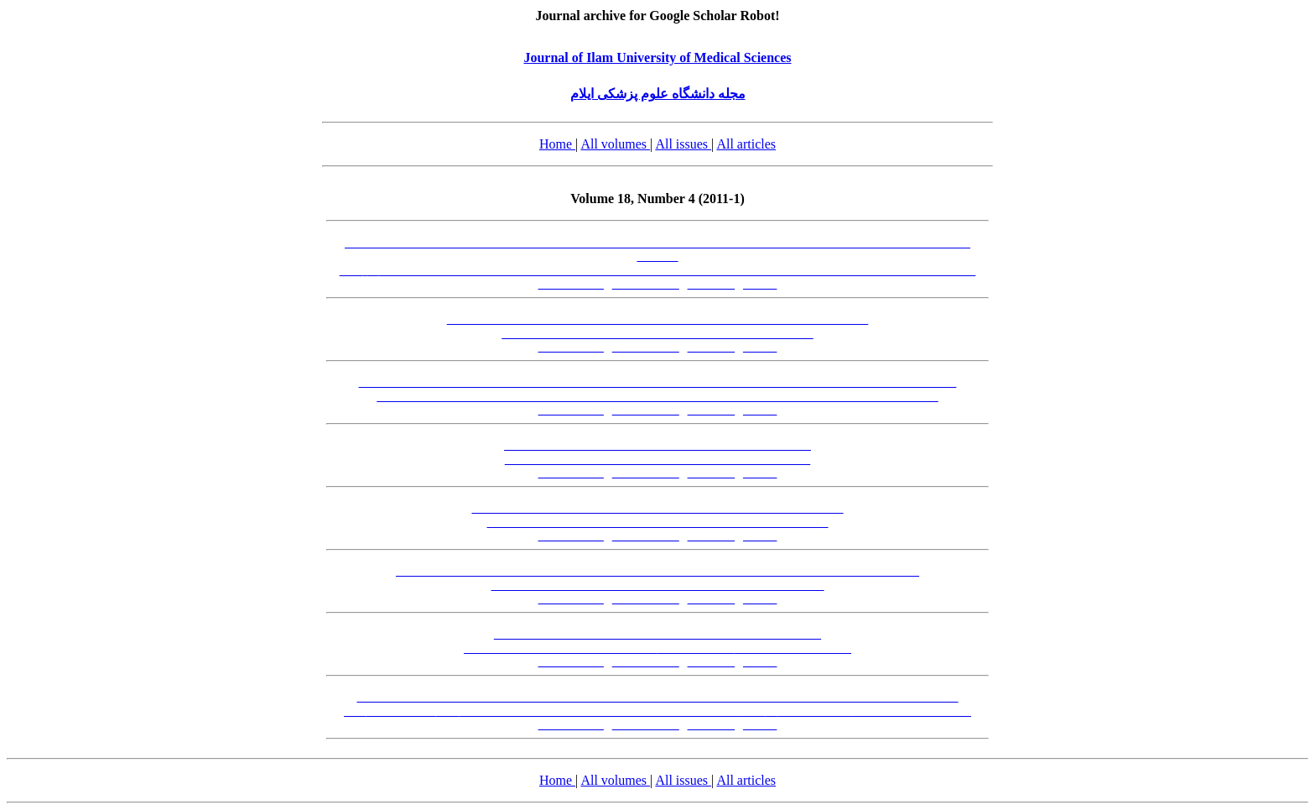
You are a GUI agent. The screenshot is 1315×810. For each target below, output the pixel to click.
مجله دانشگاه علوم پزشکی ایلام (658, 93)
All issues (683, 144)
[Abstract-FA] (571, 284)
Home (557, 144)
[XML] (760, 284)
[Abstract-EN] (645, 284)
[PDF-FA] (711, 284)
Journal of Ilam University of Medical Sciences (657, 57)
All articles (746, 144)
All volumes (615, 144)
